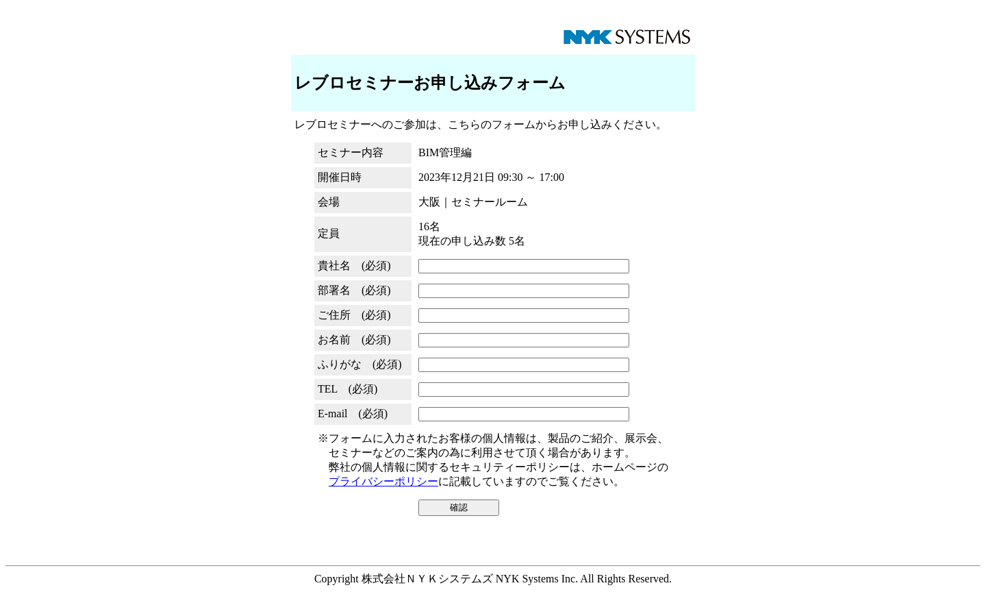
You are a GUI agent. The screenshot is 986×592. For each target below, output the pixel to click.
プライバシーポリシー (383, 481)
